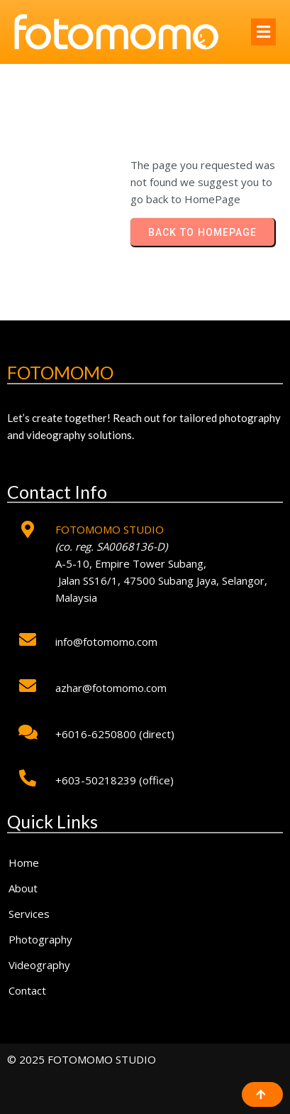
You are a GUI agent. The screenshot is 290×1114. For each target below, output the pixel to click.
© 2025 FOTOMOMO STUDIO (81, 1059)
